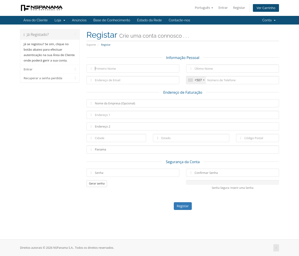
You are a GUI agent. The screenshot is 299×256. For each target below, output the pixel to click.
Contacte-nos (179, 20)
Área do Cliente (35, 20)
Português (204, 7)
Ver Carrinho (266, 8)
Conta (269, 20)
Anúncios (79, 20)
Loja (60, 20)
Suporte (91, 44)
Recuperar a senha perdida (50, 78)
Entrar (223, 7)
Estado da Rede (149, 20)
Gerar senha (97, 183)
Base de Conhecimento (111, 20)
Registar (239, 7)
